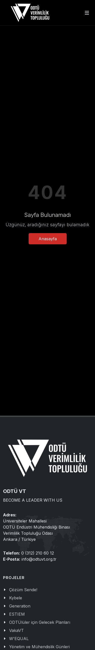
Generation (19, 606)
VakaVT (16, 630)
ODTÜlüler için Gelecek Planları (39, 622)
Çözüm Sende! (23, 589)
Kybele (15, 597)
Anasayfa (48, 238)
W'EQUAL (19, 638)
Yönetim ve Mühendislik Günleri (39, 646)
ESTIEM (17, 614)
